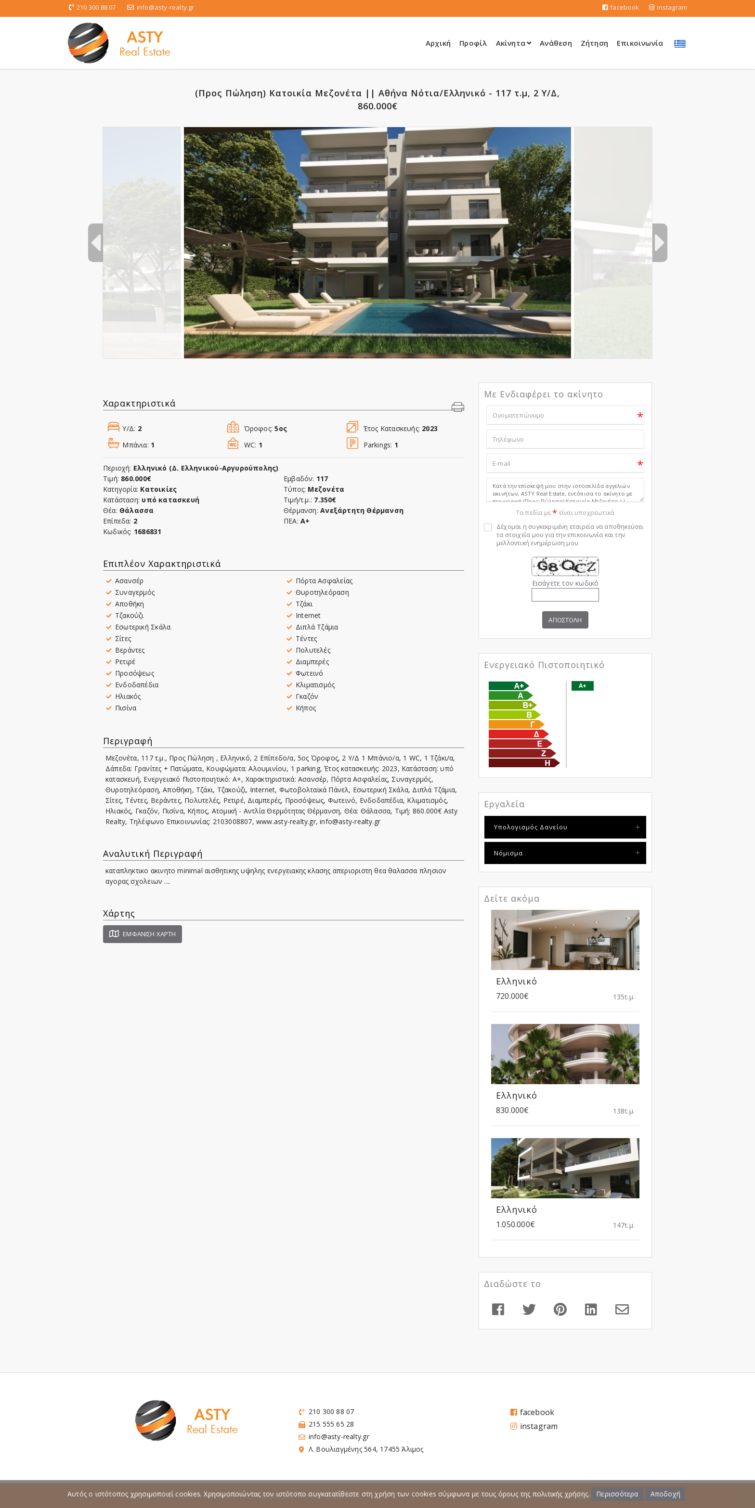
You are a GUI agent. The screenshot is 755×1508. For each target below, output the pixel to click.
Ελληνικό (516, 981)
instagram (668, 7)
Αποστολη (565, 620)
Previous (95, 243)
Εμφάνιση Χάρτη (142, 934)
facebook (620, 7)
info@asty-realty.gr (166, 7)
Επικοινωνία (640, 43)
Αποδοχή (665, 1493)
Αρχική (438, 43)
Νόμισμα (508, 853)
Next (659, 243)
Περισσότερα (617, 1493)
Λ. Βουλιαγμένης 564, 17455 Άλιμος (366, 1449)
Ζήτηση (594, 43)
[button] (458, 408)
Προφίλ (473, 43)
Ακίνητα (514, 43)
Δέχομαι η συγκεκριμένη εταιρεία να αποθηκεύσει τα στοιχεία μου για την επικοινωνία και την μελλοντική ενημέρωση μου (570, 535)
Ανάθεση (556, 43)
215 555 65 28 (331, 1424)
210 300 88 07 (96, 7)
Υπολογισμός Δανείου (531, 827)
